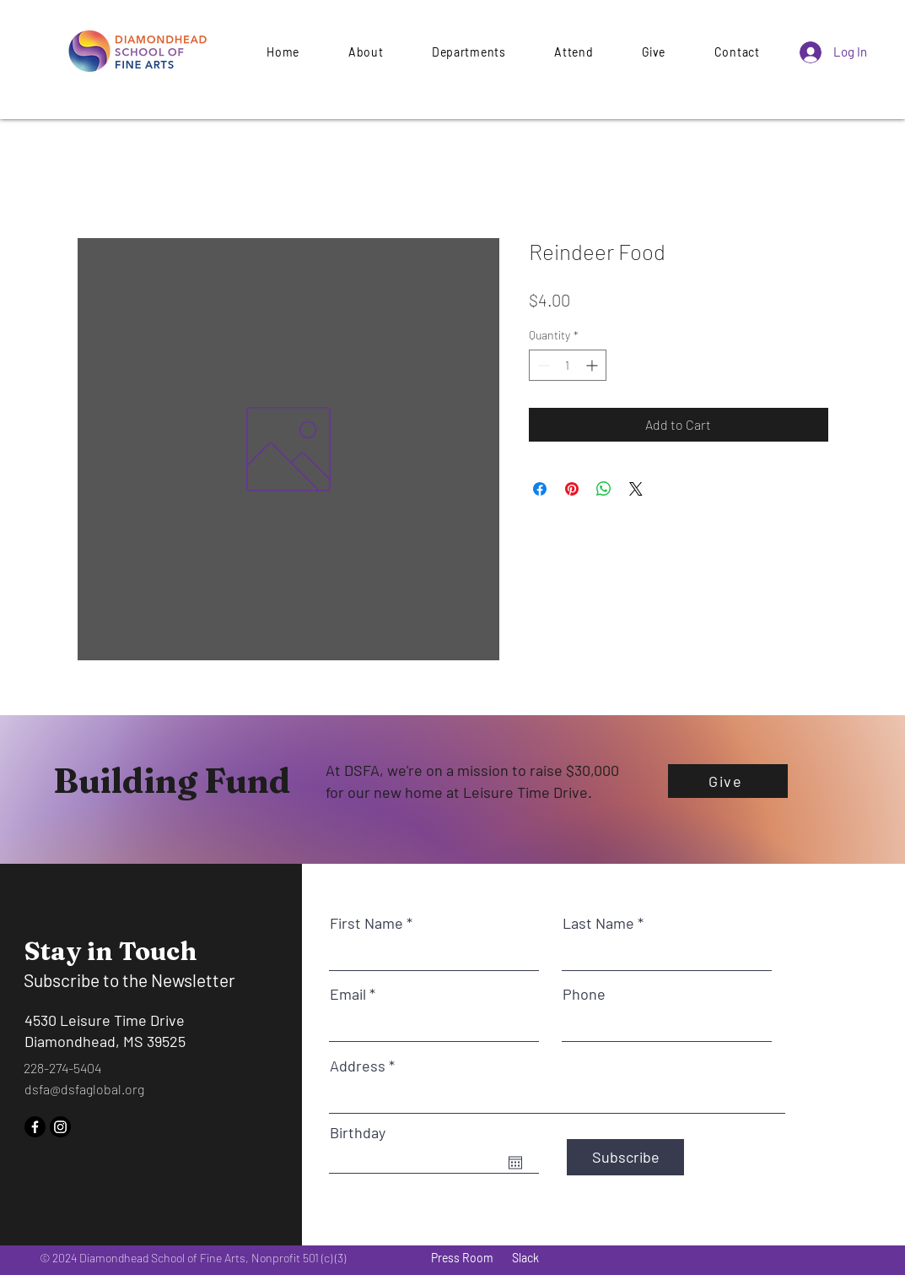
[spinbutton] (567, 365)
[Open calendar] (515, 1162)
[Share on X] (636, 489)
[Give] (728, 781)
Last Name (598, 922)
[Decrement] (541, 365)
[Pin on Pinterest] (572, 489)
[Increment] (593, 365)
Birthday (357, 1132)
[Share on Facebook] (540, 489)
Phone (584, 993)
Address (357, 1065)
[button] (653, 52)
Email (348, 993)
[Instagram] (60, 1126)
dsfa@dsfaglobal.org (84, 1089)
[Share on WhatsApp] (604, 489)
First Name (366, 922)
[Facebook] (35, 1126)
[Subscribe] (625, 1157)
